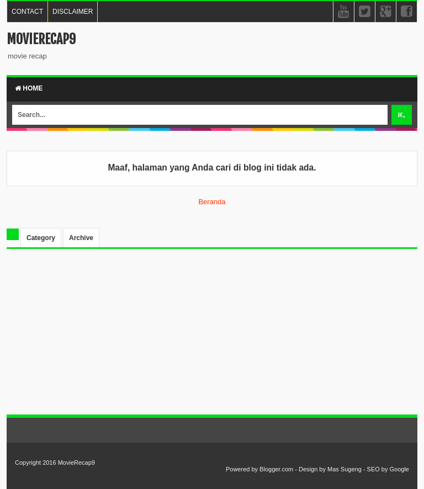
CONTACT (27, 11)
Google (399, 469)
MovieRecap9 (41, 39)
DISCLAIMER (72, 11)
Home (29, 88)
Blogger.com (276, 469)
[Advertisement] (212, 337)
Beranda (211, 202)
